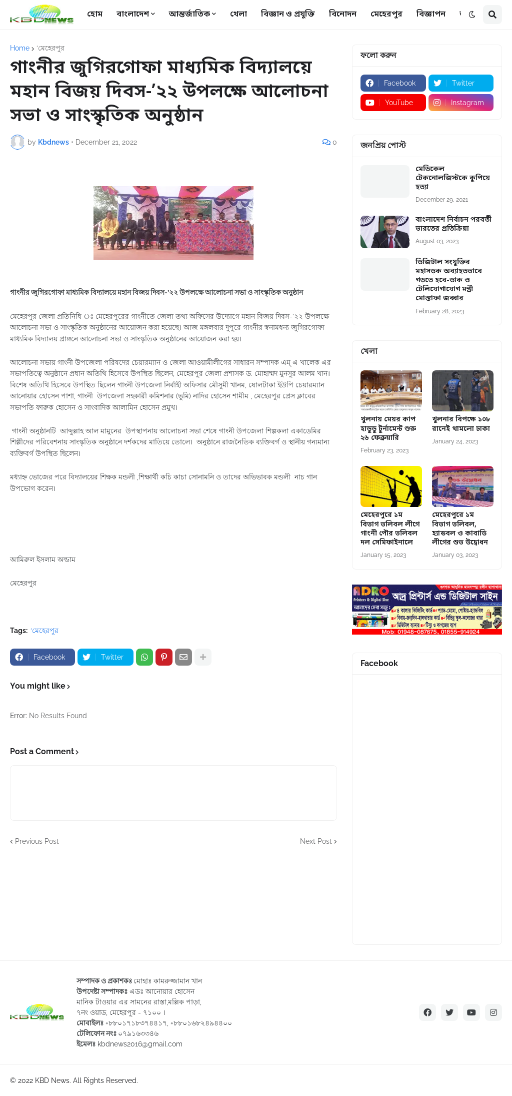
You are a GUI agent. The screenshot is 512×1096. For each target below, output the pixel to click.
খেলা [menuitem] (238, 14)
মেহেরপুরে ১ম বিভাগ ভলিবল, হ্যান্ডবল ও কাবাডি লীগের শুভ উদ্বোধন (460, 529)
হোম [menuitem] (94, 14)
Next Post (316, 841)
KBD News (52, 1080)
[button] (472, 14)
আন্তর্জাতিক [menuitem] (189, 14)
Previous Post (37, 841)
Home (20, 48)
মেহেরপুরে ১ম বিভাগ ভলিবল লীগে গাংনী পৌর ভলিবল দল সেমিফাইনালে (390, 529)
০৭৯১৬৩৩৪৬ (138, 1033)
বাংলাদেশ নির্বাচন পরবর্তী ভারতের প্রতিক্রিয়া (454, 225)
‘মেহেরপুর (50, 48)
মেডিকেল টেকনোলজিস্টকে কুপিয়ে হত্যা (453, 178)
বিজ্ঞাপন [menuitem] (431, 14)
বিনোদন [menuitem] (342, 14)
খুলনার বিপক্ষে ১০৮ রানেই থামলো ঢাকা (461, 424)
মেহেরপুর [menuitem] (386, 14)
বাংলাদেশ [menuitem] (132, 14)
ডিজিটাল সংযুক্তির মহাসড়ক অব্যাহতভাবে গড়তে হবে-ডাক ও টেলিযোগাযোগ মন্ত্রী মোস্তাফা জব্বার (449, 281)
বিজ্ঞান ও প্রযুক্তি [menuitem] (288, 14)
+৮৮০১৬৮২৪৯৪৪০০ (201, 1023)
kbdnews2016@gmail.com (140, 1044)
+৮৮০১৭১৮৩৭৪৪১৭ (136, 1023)
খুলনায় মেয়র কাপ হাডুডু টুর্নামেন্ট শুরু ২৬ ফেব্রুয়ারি (388, 428)
